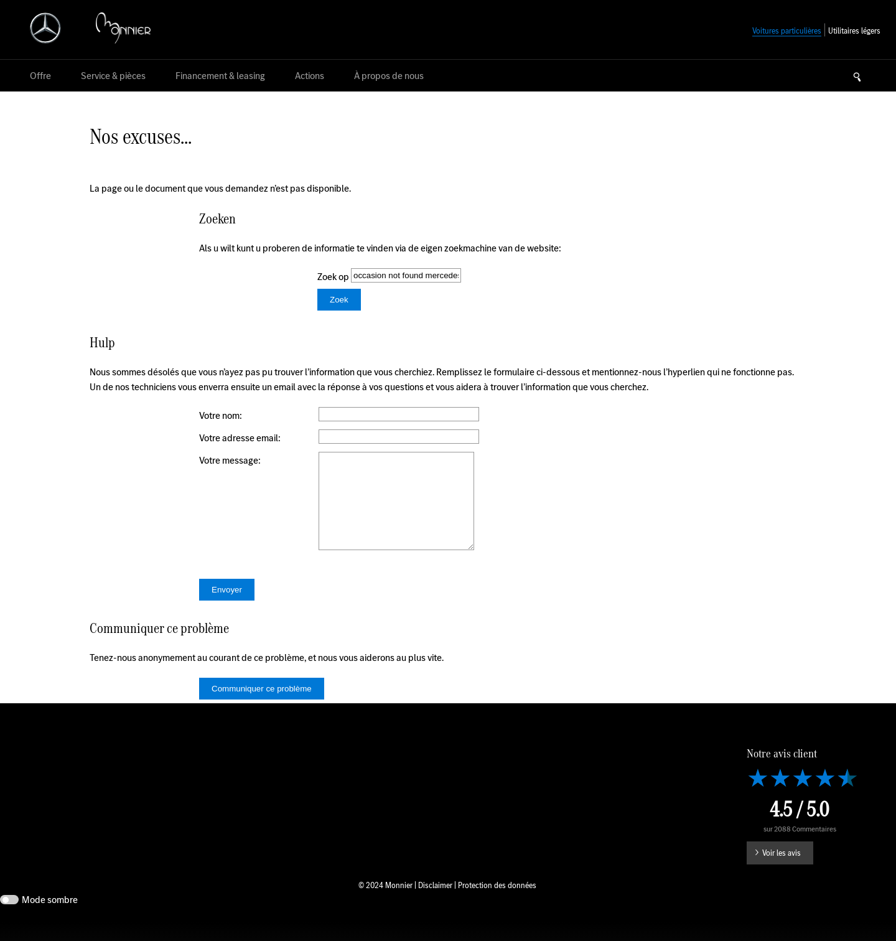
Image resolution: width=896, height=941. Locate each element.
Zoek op (334, 276)
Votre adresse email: (240, 437)
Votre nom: (220, 415)
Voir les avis (781, 871)
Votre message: (230, 460)
